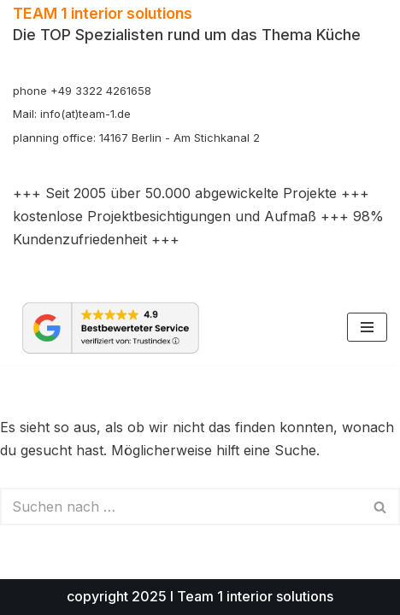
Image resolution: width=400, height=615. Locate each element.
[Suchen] (181, 506)
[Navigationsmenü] (367, 327)
